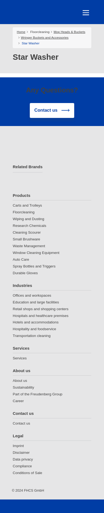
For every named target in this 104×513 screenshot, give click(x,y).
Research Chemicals (29, 226)
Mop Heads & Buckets (69, 32)
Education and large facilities (36, 302)
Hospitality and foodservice (34, 329)
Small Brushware (26, 239)
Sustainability (23, 387)
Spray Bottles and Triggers (34, 266)
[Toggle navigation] (85, 12)
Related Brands (28, 166)
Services (21, 348)
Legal (18, 435)
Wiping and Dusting (28, 219)
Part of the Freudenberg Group (37, 394)
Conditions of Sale (27, 473)
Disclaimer (21, 453)
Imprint (18, 446)
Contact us (23, 413)
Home (21, 32)
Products (21, 195)
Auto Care (21, 259)
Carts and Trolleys (27, 205)
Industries (22, 285)
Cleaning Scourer (27, 232)
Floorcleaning (40, 32)
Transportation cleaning (32, 336)
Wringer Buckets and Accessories (45, 37)
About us (21, 370)
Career (18, 401)
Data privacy (23, 459)
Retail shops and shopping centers (41, 309)
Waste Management (29, 246)
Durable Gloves (25, 273)
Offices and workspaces (32, 295)
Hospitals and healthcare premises (41, 316)
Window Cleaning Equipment (36, 253)
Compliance (22, 466)
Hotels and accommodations (35, 322)
